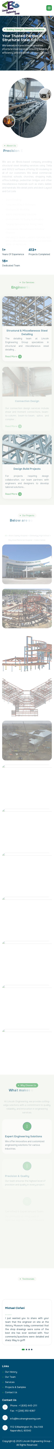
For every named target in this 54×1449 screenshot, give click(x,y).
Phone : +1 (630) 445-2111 (23, 1405)
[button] (49, 8)
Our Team (10, 1376)
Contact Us (11, 1392)
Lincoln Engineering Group (36, 1441)
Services (10, 1382)
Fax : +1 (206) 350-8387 (22, 1410)
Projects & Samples (15, 1387)
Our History (11, 1371)
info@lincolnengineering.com (25, 1418)
